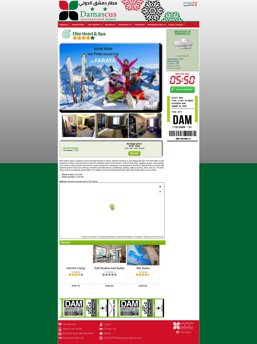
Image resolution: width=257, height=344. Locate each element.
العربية (186, 5)
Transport (123, 25)
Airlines (109, 25)
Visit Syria (185, 332)
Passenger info (155, 25)
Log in (107, 324)
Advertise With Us (73, 337)
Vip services (69, 324)
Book (134, 153)
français (187, 3)
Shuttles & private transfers (78, 333)
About (107, 333)
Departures (78, 25)
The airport (94, 25)
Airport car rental (72, 328)
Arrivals (64, 25)
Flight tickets (175, 25)
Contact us (110, 328)
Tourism (138, 25)
